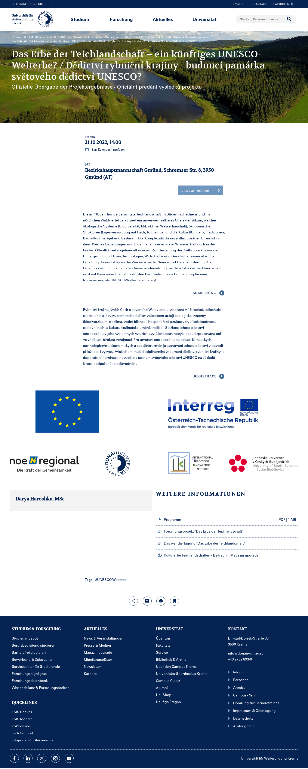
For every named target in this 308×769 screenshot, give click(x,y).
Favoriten (282, 4)
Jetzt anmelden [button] (200, 190)
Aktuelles (163, 19)
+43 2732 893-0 (240, 659)
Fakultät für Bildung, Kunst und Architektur (74, 37)
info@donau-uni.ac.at (245, 653)
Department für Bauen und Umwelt (148, 37)
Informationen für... (33, 4)
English (239, 4)
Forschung (121, 19)
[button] (81, 412)
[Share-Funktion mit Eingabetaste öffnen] (133, 601)
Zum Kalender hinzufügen (105, 149)
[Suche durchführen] (289, 19)
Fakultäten (36, 37)
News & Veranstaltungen (190, 37)
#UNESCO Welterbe (111, 579)
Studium (80, 19)
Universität (204, 19)
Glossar (257, 4)
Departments (113, 37)
